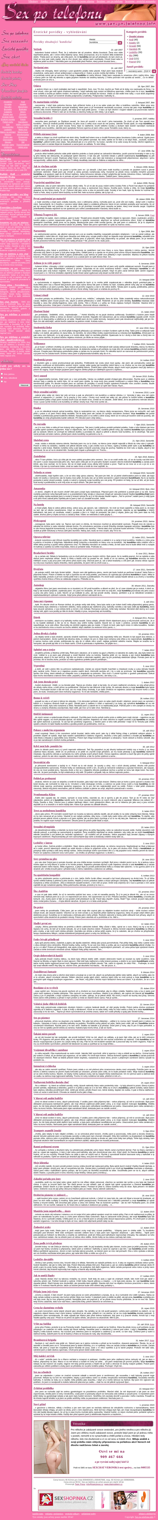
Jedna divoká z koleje (45, 633)
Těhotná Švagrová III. (45, 214)
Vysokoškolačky (8, 150)
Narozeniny (39, 230)
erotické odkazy (72, 1514)
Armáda (7, 104)
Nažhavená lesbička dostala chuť (51, 1082)
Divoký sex (8, 114)
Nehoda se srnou (42, 472)
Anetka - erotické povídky (53, 1)
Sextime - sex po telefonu (110, 1)
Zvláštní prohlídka (43, 1388)
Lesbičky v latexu (42, 842)
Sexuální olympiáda (44, 826)
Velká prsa (22, 147)
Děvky (23, 112)
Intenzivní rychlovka (44, 1066)
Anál (23, 102)
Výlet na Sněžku (42, 1323)
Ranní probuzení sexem (46, 1146)
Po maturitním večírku (45, 102)
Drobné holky (8, 117)
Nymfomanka (23, 135)
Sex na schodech (42, 1372)
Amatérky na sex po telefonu (14, 223)
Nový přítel (39, 1404)
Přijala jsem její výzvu (45, 1291)
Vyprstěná (39, 665)
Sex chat (15, 57)
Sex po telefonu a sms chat (14, 254)
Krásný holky (23, 127)
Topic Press (80, 1484)
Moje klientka (41, 1162)
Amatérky (8, 102)
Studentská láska (42, 327)
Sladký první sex (42, 923)
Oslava (37, 85)
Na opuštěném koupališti (46, 875)
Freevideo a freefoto (10, 207)
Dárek (36, 617)
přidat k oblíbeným (147, 1514)
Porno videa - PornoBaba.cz (14, 285)
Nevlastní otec (41, 67)
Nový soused (40, 375)
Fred (152, 215)
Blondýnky (22, 107)
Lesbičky (8, 130)
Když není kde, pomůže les (47, 746)
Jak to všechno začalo (45, 166)
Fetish (23, 119)
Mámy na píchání (7, 132)
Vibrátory (33, 1)
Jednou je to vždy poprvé (47, 263)
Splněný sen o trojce (44, 649)
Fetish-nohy (8, 122)
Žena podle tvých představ (47, 1243)
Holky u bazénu (23, 124)
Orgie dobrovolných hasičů (48, 955)
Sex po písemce (41, 1017)
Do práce (38, 907)
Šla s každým (40, 891)
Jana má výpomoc (43, 601)
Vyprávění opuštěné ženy (46, 182)
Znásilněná (39, 456)
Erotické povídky (15, 49)
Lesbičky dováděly (43, 1259)
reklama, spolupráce (54, 1514)
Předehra (23, 140)
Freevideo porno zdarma (82, 1)
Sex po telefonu (15, 33)
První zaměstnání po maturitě (49, 198)
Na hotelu (38, 504)
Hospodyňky (7, 127)
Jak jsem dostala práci (45, 681)
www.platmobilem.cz (113, 1484)
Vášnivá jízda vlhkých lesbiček (50, 1004)
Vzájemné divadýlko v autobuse (50, 1050)
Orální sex (7, 137)
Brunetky (8, 109)
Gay (8, 124)
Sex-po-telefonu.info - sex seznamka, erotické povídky (53, 12)
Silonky (8, 142)
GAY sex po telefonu (15, 65)
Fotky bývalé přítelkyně (46, 939)
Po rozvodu (39, 424)
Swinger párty (8, 145)
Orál (131, 58)
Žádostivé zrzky (42, 1227)
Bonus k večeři (41, 698)
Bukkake (23, 109)
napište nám (37, 1514)
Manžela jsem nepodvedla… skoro (52, 1211)
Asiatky (23, 104)
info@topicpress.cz (94, 1484)
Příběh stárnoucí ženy (45, 134)
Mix (130, 55)
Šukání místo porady (44, 1034)
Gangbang (22, 122)
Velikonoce (39, 343)
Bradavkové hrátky (44, 553)
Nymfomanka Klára (44, 794)
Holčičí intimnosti (43, 714)
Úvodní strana (136, 36)
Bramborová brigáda (44, 1340)
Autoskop (38, 585)
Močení (8, 135)
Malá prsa (22, 130)
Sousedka (38, 247)
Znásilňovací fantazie (44, 971)
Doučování (39, 279)
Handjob (133, 49)
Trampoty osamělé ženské (47, 1130)
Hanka (37, 408)
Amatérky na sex (9, 268)
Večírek (37, 49)
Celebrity (8, 112)
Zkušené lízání (41, 311)
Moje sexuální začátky (45, 392)
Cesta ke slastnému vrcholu (48, 1307)
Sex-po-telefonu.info (144, 1517)
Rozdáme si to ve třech (45, 987)
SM (22, 142)
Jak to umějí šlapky (44, 1275)
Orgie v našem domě (44, 150)
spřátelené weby (88, 1514)
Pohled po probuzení (44, 778)
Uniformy (8, 147)
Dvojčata (38, 569)
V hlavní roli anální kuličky (48, 1098)
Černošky (23, 117)
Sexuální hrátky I (42, 118)
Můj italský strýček (43, 1356)
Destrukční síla (41, 762)
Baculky (7, 107)
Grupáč (132, 46)
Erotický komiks (8, 119)
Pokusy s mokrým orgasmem (49, 730)
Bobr (152, 1324)
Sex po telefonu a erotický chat (15, 239)
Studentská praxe (42, 359)
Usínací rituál (40, 295)
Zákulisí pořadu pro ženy (47, 1179)
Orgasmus (22, 137)
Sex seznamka (15, 41)
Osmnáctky (8, 140)
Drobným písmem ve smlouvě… (50, 1195)
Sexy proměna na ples (45, 859)
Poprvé (132, 61)
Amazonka (39, 488)
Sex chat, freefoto (9, 302)
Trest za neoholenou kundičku (49, 810)
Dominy (23, 114)
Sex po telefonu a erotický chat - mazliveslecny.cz (15, 338)
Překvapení (39, 520)
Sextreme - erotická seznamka (140, 1)
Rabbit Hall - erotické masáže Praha (15, 175)
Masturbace (23, 132)
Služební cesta (41, 440)
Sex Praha (5, 158)
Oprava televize (41, 536)
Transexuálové (23, 145)
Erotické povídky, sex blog (14, 194)
